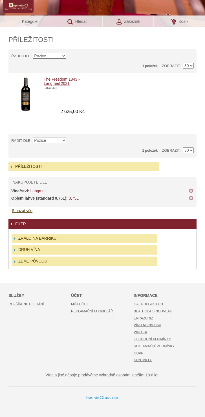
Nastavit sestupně (71, 56)
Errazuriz (143, 318)
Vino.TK (140, 332)
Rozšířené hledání (26, 304)
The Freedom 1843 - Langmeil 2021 (62, 81)
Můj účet (79, 304)
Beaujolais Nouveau (153, 311)
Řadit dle (20, 56)
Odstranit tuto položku (191, 191)
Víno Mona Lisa (147, 325)
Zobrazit (171, 66)
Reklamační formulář (92, 311)
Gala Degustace (149, 304)
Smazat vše (22, 210)
